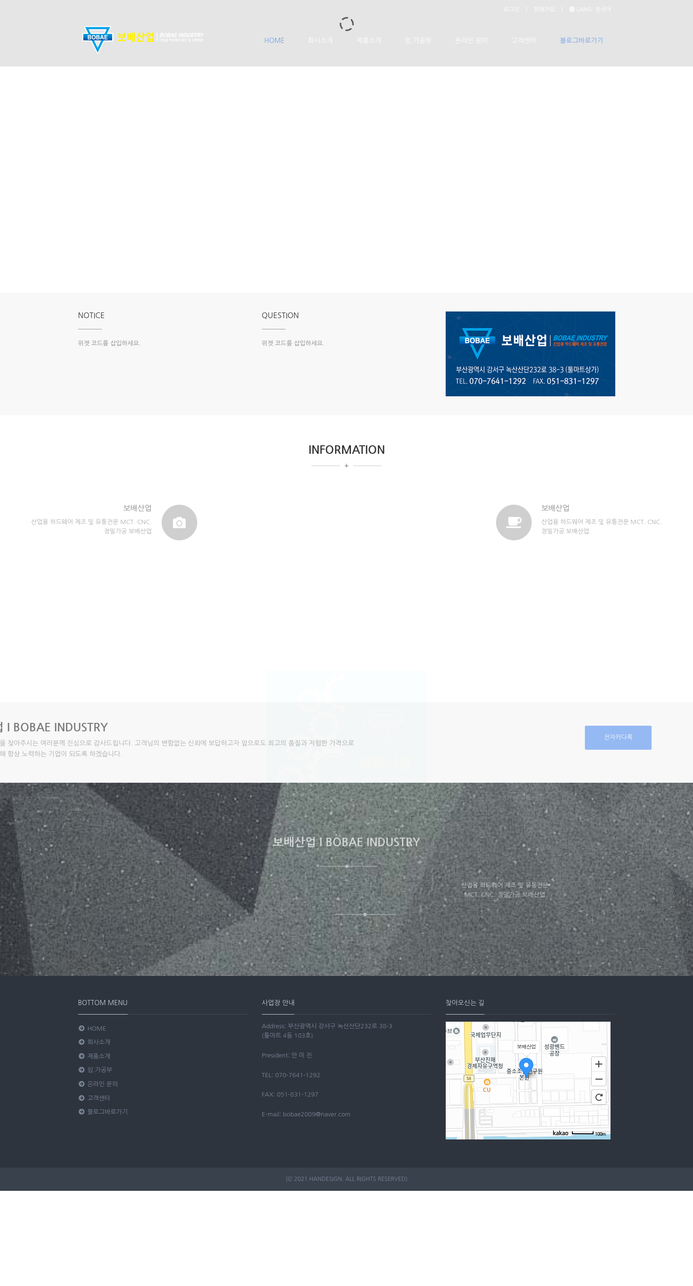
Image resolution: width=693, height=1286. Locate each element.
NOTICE (91, 315)
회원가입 (544, 9)
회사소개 (320, 40)
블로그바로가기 (581, 40)
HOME (274, 40)
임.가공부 (418, 40)
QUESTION (280, 315)
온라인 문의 (471, 40)
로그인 (512, 9)
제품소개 (368, 40)
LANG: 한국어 (590, 9)
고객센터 (524, 40)
